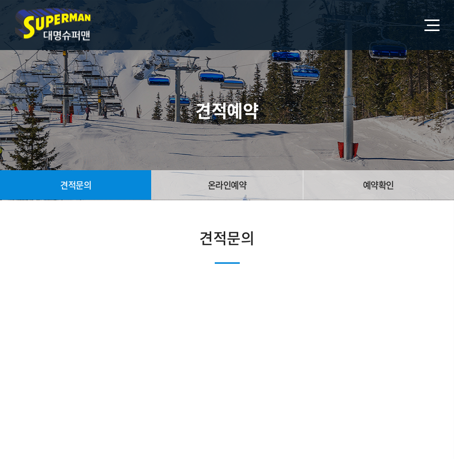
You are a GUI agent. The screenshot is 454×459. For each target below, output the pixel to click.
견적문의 (75, 185)
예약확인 (378, 185)
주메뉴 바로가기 (0, 0)
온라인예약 (227, 185)
